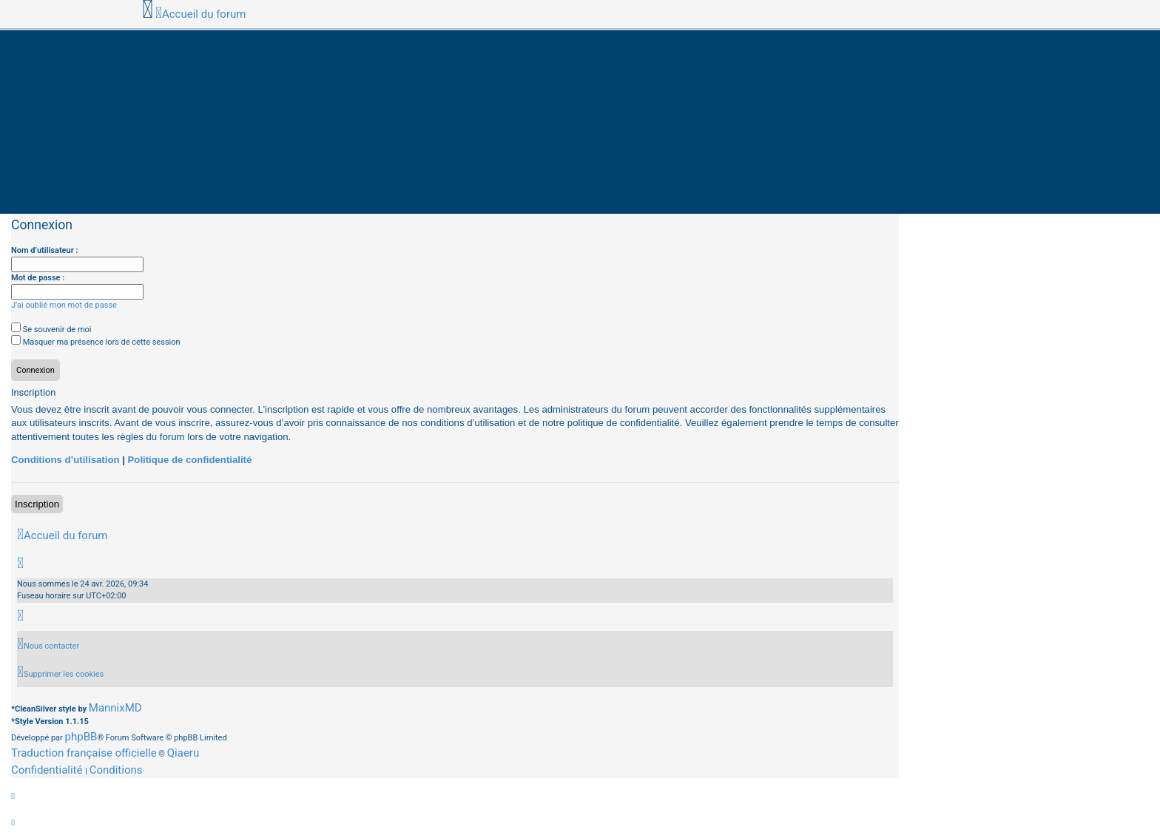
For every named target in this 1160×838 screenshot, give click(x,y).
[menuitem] (48, 646)
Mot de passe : (37, 278)
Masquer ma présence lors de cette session (96, 342)
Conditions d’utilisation (65, 459)
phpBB (81, 736)
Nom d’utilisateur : (44, 250)
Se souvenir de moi (51, 329)
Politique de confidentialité (190, 459)
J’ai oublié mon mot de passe (64, 305)
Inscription (37, 504)
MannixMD (115, 707)
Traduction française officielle (84, 753)
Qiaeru (183, 753)
